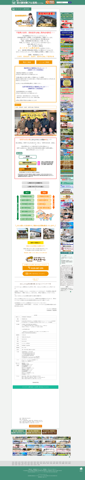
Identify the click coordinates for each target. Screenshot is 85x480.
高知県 (69, 463)
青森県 (16, 462)
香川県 (66, 463)
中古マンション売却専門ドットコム (28, 372)
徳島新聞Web (63, 260)
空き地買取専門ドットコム (26, 366)
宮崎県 (31, 464)
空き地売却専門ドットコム (26, 371)
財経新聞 (67, 260)
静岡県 (19, 463)
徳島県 (13, 464)
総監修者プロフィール (37, 469)
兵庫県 (38, 463)
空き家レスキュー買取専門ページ (27, 361)
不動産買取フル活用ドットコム (27, 364)
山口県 (60, 463)
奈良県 (41, 463)
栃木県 (41, 462)
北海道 (13, 462)
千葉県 (54, 462)
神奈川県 (47, 462)
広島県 (51, 463)
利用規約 (45, 469)
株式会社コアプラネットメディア (38, 475)
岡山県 (48, 463)
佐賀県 (19, 464)
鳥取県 (54, 463)
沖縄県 (38, 464)
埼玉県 (51, 462)
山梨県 (63, 462)
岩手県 (19, 462)
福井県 (13, 463)
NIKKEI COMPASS (69, 261)
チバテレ (71, 260)
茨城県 (35, 462)
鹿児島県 (35, 464)
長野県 (60, 462)
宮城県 (25, 462)
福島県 (31, 462)
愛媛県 (63, 463)
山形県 (28, 462)
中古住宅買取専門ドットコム (27, 365)
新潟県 (57, 462)
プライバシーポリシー (52, 469)
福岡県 (16, 464)
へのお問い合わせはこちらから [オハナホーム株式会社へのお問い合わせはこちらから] (35, 387)
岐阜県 (25, 463)
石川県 (69, 462)
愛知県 (16, 463)
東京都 (44, 462)
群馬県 (38, 462)
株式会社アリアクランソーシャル (38, 471)
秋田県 (22, 462)
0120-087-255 (35, 268)
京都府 (35, 463)
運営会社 (30, 469)
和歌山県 (44, 463)
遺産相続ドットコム (25, 363)
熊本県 (22, 464)
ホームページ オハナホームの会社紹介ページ (30, 359)
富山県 (66, 462)
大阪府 (28, 463)
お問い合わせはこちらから (35, 273)
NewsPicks (63, 261)
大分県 (25, 464)
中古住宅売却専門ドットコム (27, 370)
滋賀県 (31, 463)
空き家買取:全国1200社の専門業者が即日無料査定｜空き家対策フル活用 (42, 470)
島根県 (57, 463)
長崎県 (28, 464)
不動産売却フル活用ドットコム (27, 369)
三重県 (22, 463)
